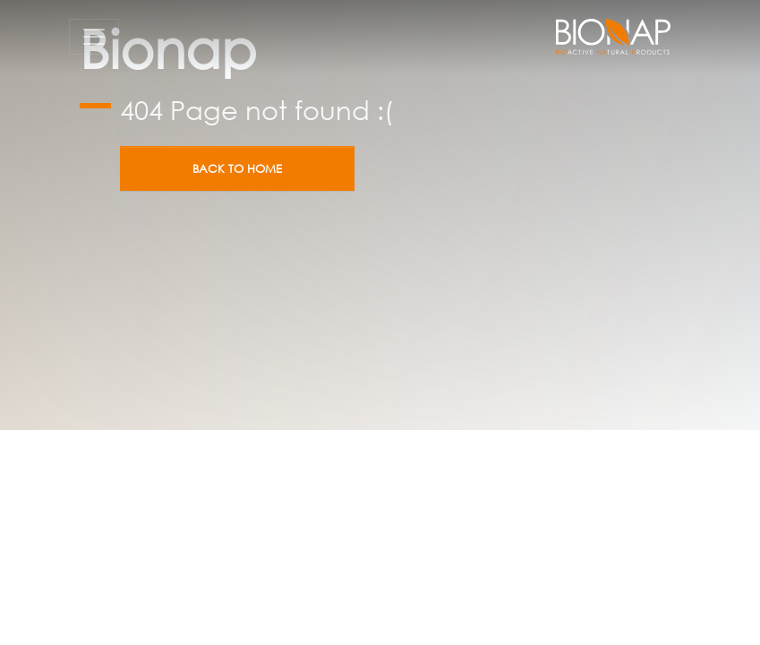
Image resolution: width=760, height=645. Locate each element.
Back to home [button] (237, 168)
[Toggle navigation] (94, 37)
